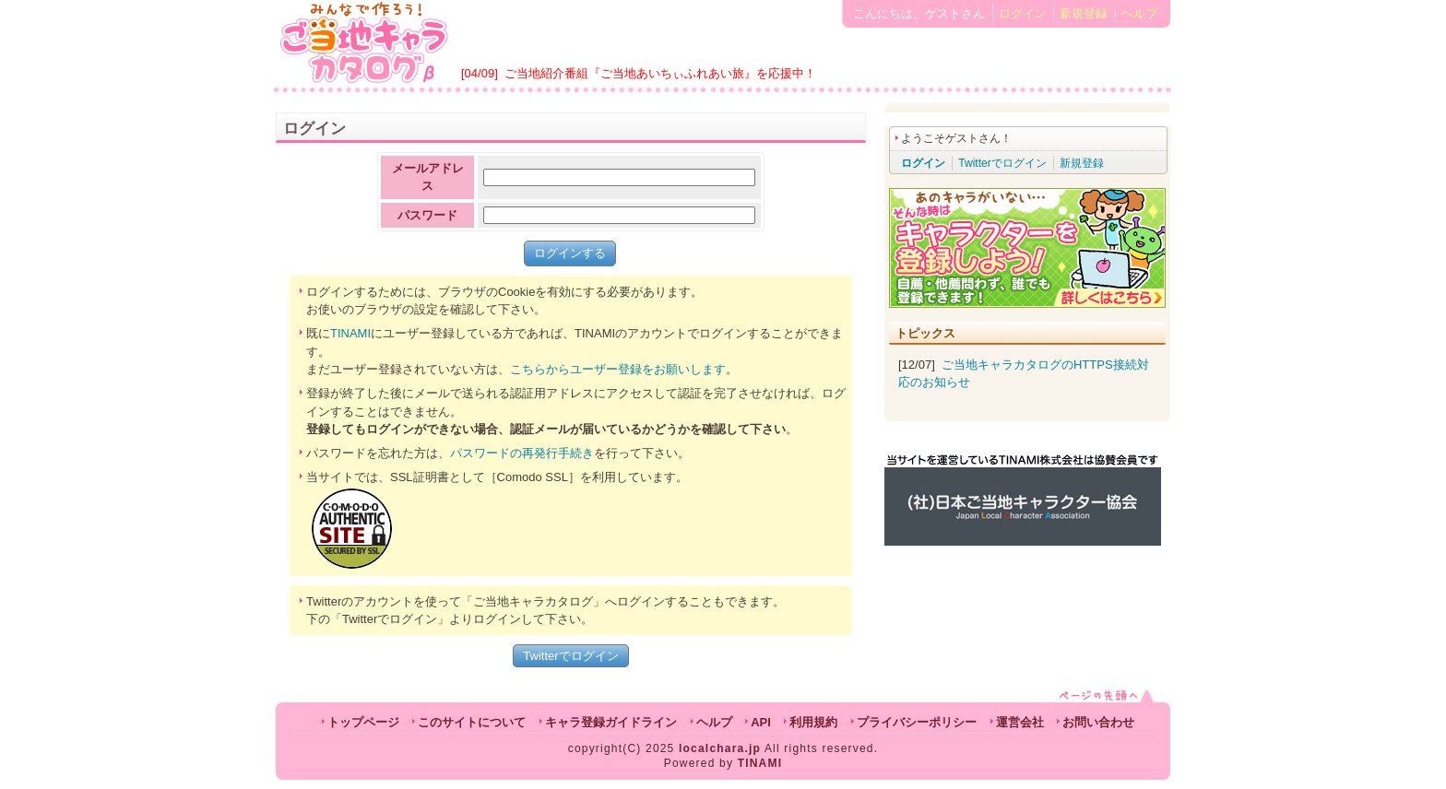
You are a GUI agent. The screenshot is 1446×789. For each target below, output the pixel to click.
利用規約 (813, 722)
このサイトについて (472, 722)
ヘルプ (1139, 13)
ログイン (1023, 13)
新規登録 (1084, 13)
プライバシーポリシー (917, 722)
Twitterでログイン (570, 656)
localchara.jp (720, 748)
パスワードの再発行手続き (522, 453)
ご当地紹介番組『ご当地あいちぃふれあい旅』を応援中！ (660, 73)
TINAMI (350, 333)
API (761, 722)
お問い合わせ (1098, 722)
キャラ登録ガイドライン (611, 722)
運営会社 (1020, 722)
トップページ (363, 722)
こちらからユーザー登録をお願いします (618, 369)
